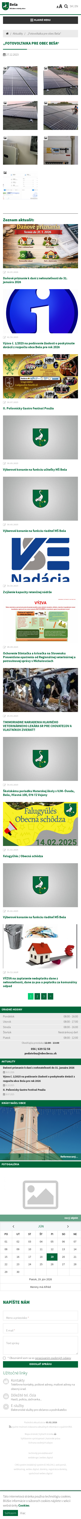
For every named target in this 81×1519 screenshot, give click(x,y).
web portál (61, 1464)
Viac (23, 1513)
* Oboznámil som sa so (37, 1358)
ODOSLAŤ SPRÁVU (40, 1364)
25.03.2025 (12, 716)
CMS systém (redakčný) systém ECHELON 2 (35, 1464)
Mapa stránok (31, 1434)
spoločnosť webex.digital (40, 1473)
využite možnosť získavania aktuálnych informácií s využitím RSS (40, 1426)
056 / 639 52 (39, 1049)
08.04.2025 (12, 647)
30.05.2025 (12, 463)
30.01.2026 (12, 272)
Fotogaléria (10, 1164)
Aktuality (18, 33)
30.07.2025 (12, 402)
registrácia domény (57, 1469)
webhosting (19, 1469)
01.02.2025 (12, 911)
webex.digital (46, 1457)
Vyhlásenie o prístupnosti (33, 1438)
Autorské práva (53, 1438)
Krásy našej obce (14, 1103)
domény (43, 1469)
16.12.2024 (12, 972)
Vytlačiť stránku (47, 1434)
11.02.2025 (12, 850)
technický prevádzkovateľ (40, 1453)
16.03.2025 (12, 785)
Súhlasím (10, 1513)
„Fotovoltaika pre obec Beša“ (44, 33)
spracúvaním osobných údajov (53, 1358)
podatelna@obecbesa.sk (41, 1053)
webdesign (33, 1457)
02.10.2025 (12, 337)
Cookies (23, 1506)
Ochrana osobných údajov (40, 1442)
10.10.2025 (12, 586)
